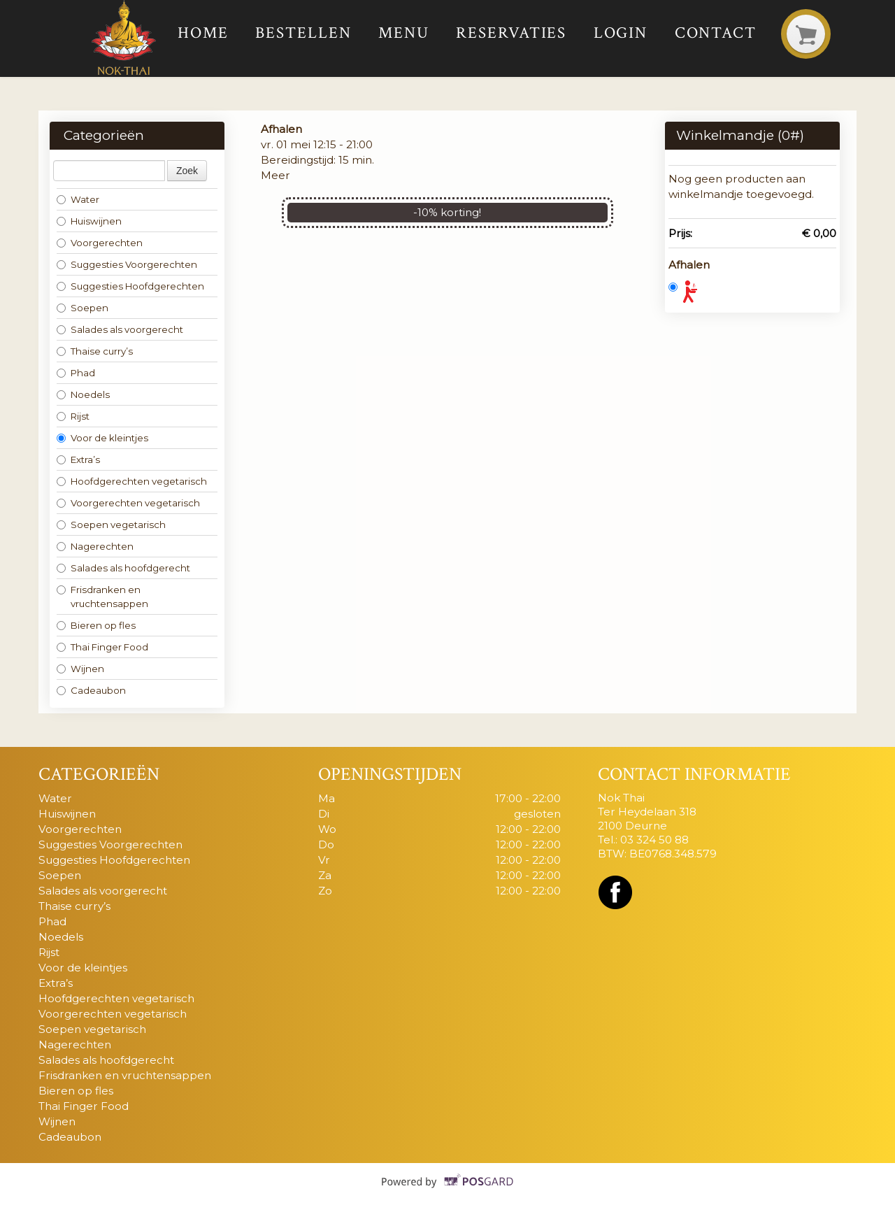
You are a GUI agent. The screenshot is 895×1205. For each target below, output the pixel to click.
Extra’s (78, 459)
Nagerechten (95, 546)
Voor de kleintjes (102, 437)
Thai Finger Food (102, 647)
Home (203, 32)
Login (621, 32)
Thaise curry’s (95, 351)
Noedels (83, 394)
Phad (76, 372)
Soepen (82, 307)
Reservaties (511, 32)
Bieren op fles (96, 625)
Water (78, 199)
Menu (403, 32)
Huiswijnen (89, 221)
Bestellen (303, 32)
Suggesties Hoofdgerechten (130, 286)
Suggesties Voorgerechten (127, 264)
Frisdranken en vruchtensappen (102, 596)
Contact (716, 32)
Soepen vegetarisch (111, 524)
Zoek (187, 170)
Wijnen (80, 668)
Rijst (73, 416)
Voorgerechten (100, 242)
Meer (275, 175)
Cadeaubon (91, 690)
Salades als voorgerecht (120, 329)
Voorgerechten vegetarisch (128, 502)
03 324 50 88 (654, 839)
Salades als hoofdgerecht (123, 567)
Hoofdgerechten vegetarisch (132, 481)
